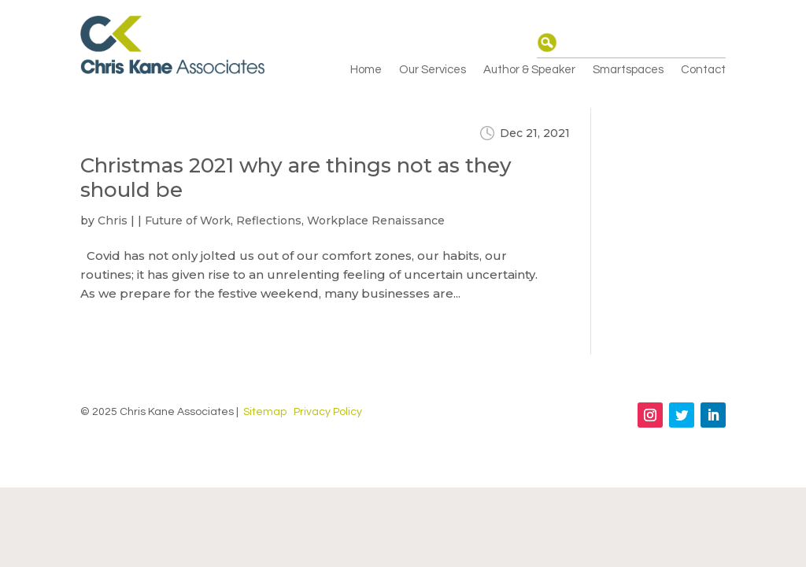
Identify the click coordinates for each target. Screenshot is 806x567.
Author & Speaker (529, 70)
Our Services (432, 70)
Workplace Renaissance (376, 220)
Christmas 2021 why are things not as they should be (296, 177)
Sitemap (265, 411)
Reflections (268, 220)
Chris (113, 220)
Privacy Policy (328, 411)
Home (366, 70)
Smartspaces (628, 70)
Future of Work (188, 220)
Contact (703, 70)
